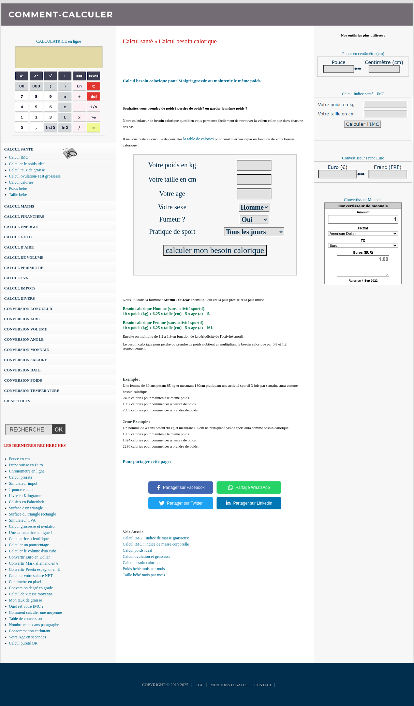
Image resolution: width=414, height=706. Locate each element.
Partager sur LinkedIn (249, 503)
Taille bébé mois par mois (144, 575)
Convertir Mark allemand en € (33, 563)
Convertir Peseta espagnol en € (34, 569)
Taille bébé (18, 194)
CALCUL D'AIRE (19, 247)
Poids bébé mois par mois (144, 568)
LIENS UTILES (17, 401)
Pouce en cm (19, 458)
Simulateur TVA (22, 520)
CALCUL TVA (16, 278)
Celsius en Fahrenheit (26, 501)
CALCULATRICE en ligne (58, 41)
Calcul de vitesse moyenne (31, 594)
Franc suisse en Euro (26, 465)
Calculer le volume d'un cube (33, 551)
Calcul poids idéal (137, 550)
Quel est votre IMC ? (26, 606)
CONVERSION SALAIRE (25, 360)
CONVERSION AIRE (22, 319)
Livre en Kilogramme (26, 495)
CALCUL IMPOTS (19, 288)
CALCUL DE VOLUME (24, 257)
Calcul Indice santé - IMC (363, 93)
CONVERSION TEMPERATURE (31, 391)
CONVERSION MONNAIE (26, 350)
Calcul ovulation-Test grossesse (35, 176)
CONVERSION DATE (22, 370)
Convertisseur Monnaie (363, 199)
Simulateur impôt (23, 483)
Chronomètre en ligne (27, 471)
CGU (199, 685)
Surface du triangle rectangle (32, 514)
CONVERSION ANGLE (24, 339)
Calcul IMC (18, 157)
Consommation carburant (29, 631)
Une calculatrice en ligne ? (31, 532)
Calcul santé (138, 41)
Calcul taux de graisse (27, 170)
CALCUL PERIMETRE (23, 268)
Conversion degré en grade (31, 587)
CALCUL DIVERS (19, 298)
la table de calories (198, 139)
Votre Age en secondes (27, 637)
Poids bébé (18, 188)
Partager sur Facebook (181, 487)
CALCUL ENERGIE (21, 227)
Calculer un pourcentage (29, 544)
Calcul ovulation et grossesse (147, 556)
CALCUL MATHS (19, 206)
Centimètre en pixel (25, 581)
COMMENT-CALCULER (60, 14)
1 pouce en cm (21, 489)
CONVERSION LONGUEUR (28, 309)
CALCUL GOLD (18, 237)
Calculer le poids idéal (27, 163)
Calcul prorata (20, 477)
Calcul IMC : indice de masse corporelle (156, 544)
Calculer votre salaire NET (31, 575)
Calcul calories (21, 182)
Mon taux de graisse (25, 600)
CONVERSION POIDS (23, 380)
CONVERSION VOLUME (25, 329)
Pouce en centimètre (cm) (363, 53)
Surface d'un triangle (26, 508)
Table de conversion (25, 618)
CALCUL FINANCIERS (24, 216)
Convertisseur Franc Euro (363, 158)
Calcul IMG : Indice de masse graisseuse (156, 538)
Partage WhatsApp (249, 487)
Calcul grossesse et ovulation (33, 526)
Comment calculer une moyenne (35, 612)
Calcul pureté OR (23, 643)
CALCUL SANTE (18, 149)
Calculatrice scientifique (29, 538)
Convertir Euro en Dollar (29, 557)
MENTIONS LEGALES (228, 685)
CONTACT (263, 685)
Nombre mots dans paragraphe (34, 624)
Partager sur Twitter (181, 503)
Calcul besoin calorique (188, 41)
